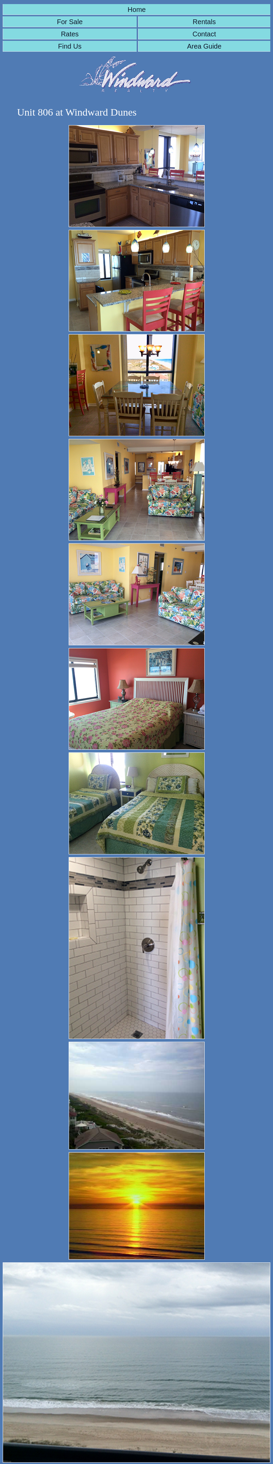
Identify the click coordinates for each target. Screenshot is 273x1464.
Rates (70, 34)
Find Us (70, 46)
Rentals (204, 21)
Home (136, 9)
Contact (204, 34)
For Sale (70, 21)
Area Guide (204, 46)
